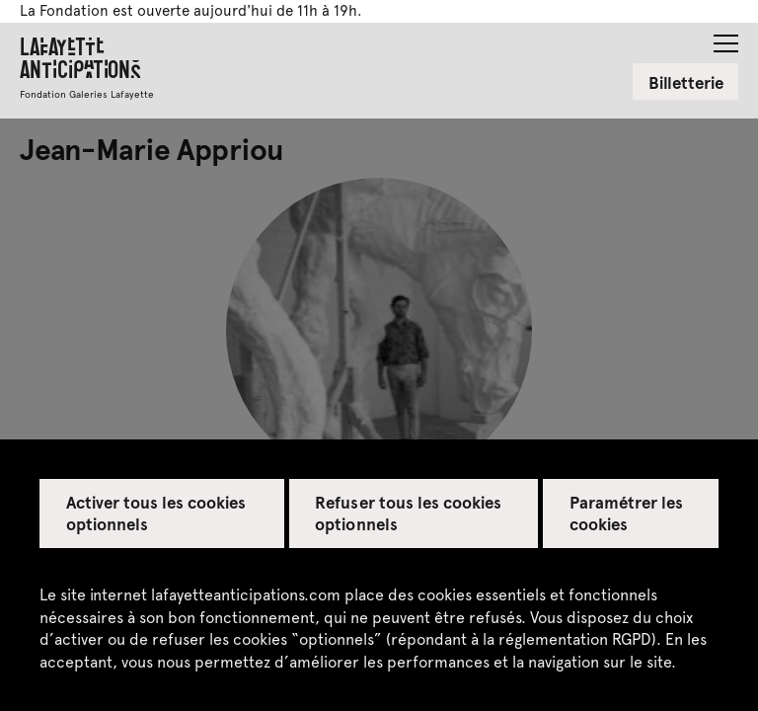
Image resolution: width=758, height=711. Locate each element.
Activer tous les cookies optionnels (156, 512)
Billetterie (685, 82)
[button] (726, 37)
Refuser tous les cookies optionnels (408, 512)
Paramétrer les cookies (626, 512)
